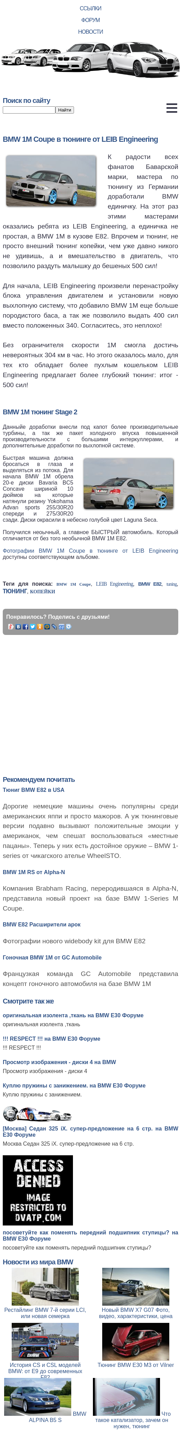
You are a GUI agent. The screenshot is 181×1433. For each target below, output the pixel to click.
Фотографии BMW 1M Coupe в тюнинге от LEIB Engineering (90, 551)
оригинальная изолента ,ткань (41, 1024)
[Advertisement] (99, 697)
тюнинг (15, 591)
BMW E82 (149, 584)
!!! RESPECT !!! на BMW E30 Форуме (51, 1039)
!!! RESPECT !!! (22, 1048)
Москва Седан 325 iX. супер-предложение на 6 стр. (68, 1144)
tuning (172, 584)
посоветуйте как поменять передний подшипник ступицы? (77, 1248)
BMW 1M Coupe (73, 584)
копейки (42, 591)
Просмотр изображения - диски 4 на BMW (59, 1062)
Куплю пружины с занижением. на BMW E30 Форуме (74, 1086)
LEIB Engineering (114, 584)
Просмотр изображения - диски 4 (45, 1071)
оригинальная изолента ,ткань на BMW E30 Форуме (73, 1015)
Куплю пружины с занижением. (42, 1094)
